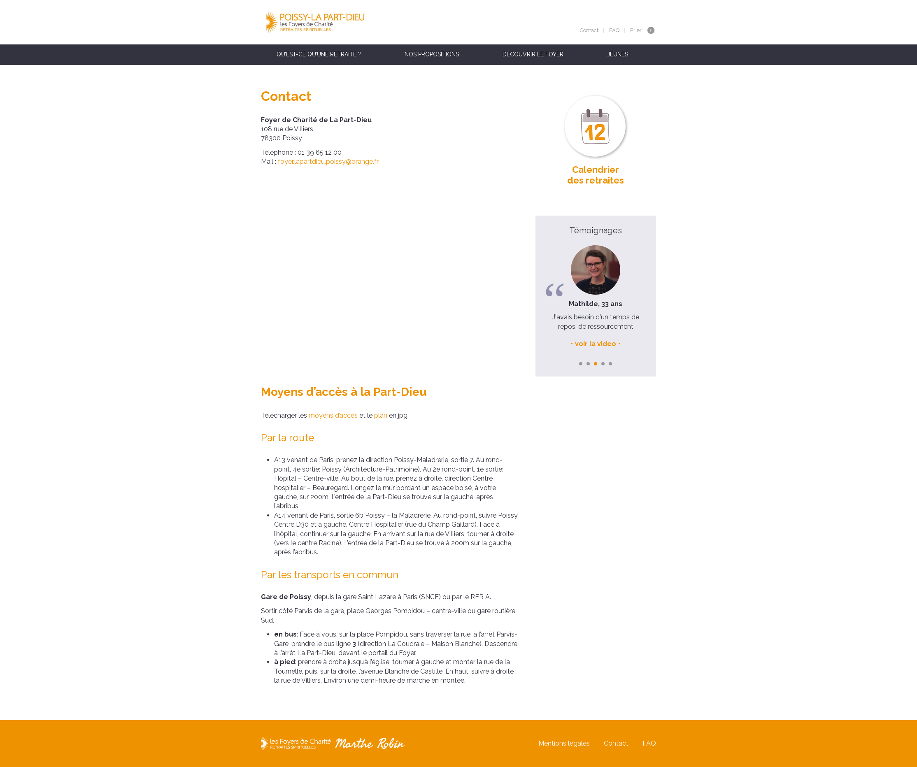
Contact (589, 30)
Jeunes (617, 54)
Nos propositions (432, 54)
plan (380, 415)
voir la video (595, 344)
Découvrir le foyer (533, 54)
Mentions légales (564, 743)
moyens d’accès (332, 415)
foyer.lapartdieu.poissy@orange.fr (328, 161)
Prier (636, 30)
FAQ (614, 30)
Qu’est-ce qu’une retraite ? (319, 54)
